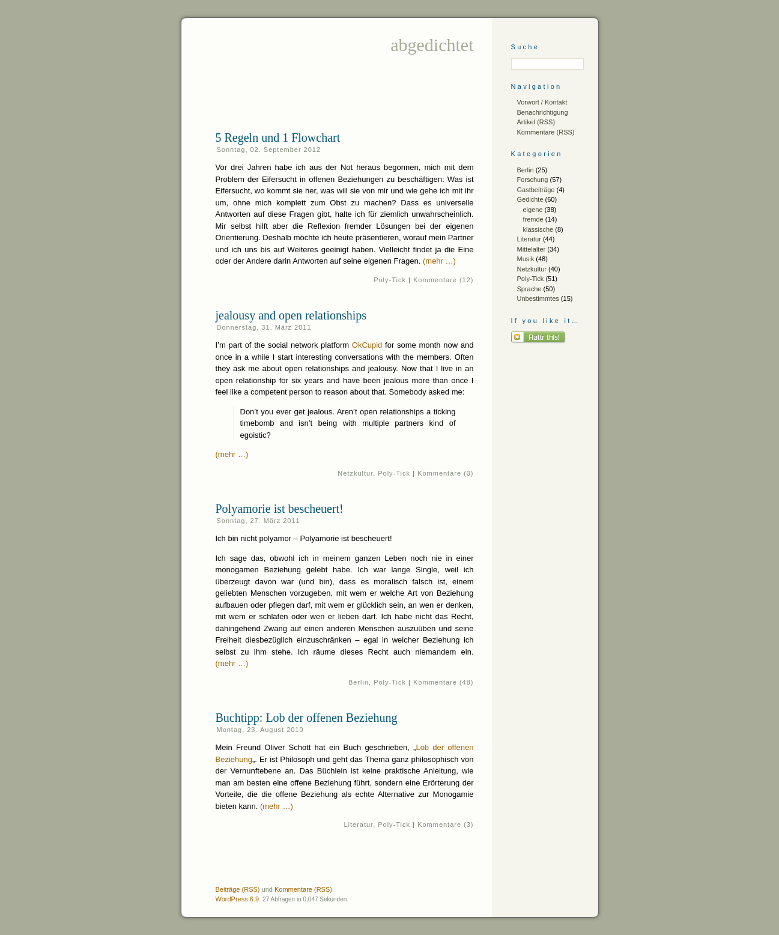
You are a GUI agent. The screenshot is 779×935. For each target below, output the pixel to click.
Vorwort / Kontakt (542, 102)
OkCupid (367, 344)
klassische (538, 229)
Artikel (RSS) (536, 122)
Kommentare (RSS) (546, 132)
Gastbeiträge (536, 189)
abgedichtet (431, 45)
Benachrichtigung (542, 112)
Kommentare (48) (443, 682)
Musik (526, 258)
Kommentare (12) (443, 279)
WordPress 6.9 (237, 899)
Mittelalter (531, 249)
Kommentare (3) (445, 824)
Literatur (359, 824)
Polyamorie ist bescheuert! (280, 508)
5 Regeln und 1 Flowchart (278, 137)
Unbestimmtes (538, 298)
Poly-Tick (390, 279)
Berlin (358, 682)
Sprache (529, 288)
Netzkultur (355, 473)
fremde (533, 219)
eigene (533, 209)
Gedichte (530, 199)
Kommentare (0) (445, 473)
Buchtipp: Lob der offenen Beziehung (307, 717)
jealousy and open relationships (291, 315)
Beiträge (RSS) (238, 889)
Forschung (532, 179)
